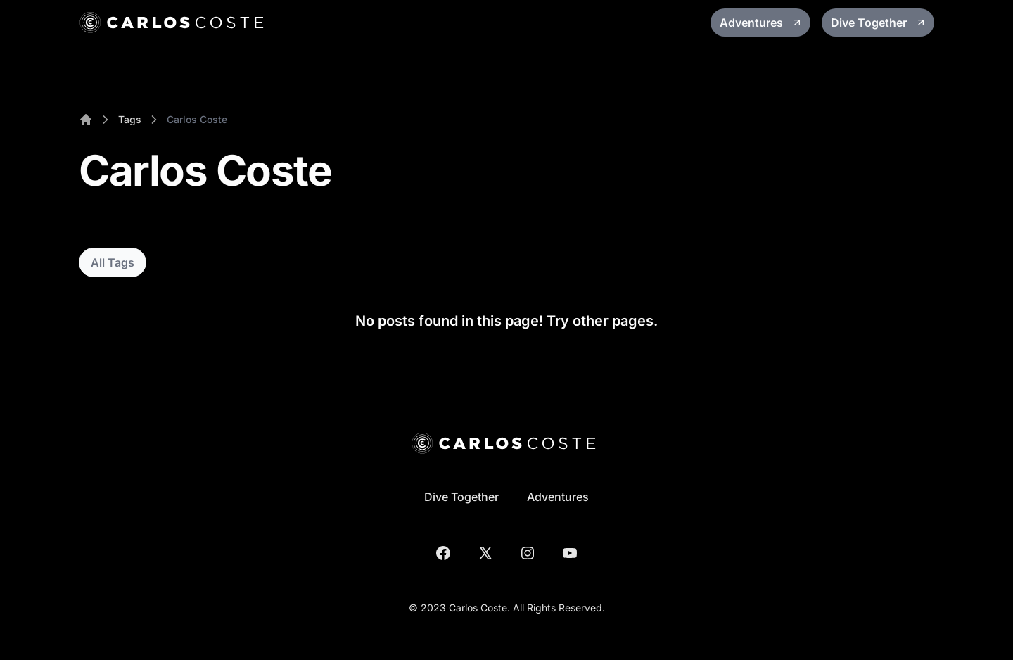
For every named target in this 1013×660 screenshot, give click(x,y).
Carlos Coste (197, 119)
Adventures (761, 22)
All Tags (112, 262)
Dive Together (878, 22)
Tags (129, 119)
